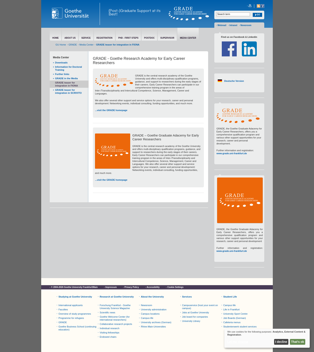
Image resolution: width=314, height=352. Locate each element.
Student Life (230, 296)
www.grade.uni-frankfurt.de (231, 153)
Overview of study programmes (74, 313)
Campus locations (150, 313)
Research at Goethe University (117, 296)
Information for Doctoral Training (68, 68)
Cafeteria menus (232, 322)
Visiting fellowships (109, 332)
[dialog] (267, 338)
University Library (191, 321)
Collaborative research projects (116, 324)
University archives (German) (156, 322)
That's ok (297, 341)
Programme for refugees (71, 318)
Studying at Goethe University (75, 296)
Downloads (61, 62)
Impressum (111, 287)
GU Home (60, 44)
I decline (281, 341)
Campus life (147, 318)
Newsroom (246, 25)
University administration (153, 309)
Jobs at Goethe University (195, 312)
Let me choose (237, 341)
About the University (152, 296)
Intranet (233, 25)
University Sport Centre (235, 313)
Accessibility (153, 287)
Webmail (222, 25)
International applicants (70, 305)
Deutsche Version (234, 81)
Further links (62, 74)
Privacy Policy (131, 287)
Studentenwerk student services (240, 326)
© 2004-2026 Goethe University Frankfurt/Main (74, 287)
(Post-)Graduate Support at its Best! (135, 12)
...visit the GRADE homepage (111, 110)
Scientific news (107, 312)
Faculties (63, 309)
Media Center (86, 44)
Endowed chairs (108, 337)
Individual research (109, 328)
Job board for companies (195, 316)
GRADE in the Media (66, 78)
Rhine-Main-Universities (153, 326)
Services (187, 296)
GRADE (73, 44)
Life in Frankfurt (231, 309)
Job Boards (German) (234, 318)
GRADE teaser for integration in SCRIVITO (68, 91)
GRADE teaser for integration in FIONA (66, 84)
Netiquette (56, 291)
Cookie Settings (175, 287)
